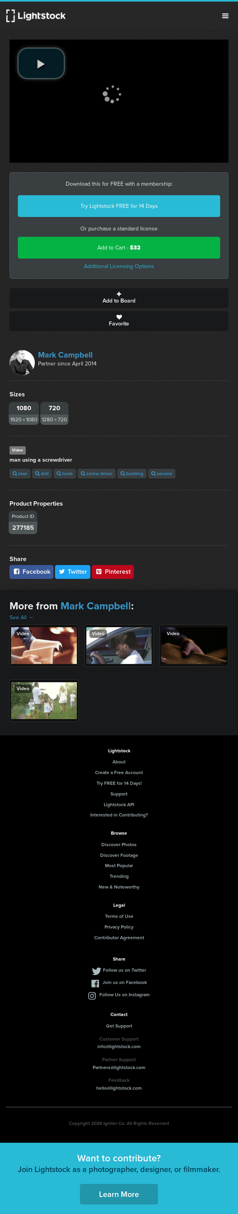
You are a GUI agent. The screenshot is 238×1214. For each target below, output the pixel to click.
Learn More (119, 1194)
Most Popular (119, 865)
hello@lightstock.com (119, 1088)
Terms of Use (119, 916)
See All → (22, 617)
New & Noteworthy (119, 887)
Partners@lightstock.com (119, 1067)
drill (42, 473)
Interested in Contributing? (119, 814)
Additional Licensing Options (119, 266)
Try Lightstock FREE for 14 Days (119, 206)
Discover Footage (119, 855)
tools (65, 473)
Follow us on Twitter (124, 970)
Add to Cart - (119, 248)
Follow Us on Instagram (124, 994)
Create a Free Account (119, 772)
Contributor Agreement (119, 937)
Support (119, 793)
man (20, 473)
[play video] (41, 63)
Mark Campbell (65, 355)
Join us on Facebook (125, 982)
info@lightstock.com (119, 1046)
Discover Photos (119, 844)
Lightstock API (119, 804)
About (119, 761)
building (131, 473)
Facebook (31, 571)
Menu (225, 16)
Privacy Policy (119, 926)
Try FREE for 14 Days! (119, 783)
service (161, 473)
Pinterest (113, 571)
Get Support (119, 1025)
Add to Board (119, 298)
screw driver (96, 473)
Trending (119, 876)
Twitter (73, 571)
